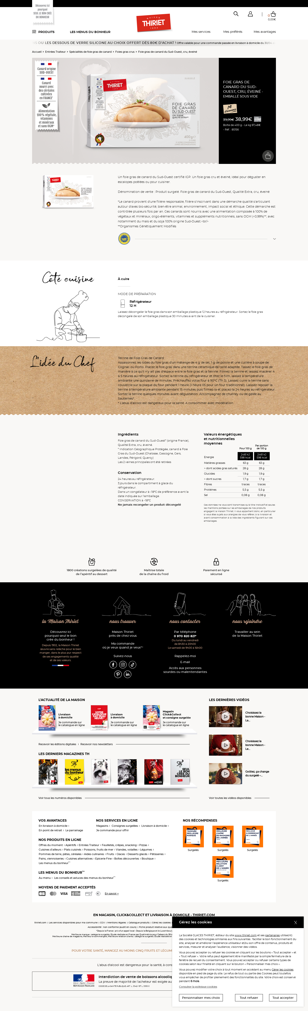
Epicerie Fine (103, 858)
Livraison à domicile (154, 825)
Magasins (102, 825)
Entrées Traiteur (55, 51)
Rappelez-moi (185, 656)
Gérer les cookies (282, 969)
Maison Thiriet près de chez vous (123, 634)
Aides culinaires (94, 854)
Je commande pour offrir (112, 830)
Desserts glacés (137, 854)
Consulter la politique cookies (198, 986)
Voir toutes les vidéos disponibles (230, 798)
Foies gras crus (125, 51)
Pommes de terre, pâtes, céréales (60, 854)
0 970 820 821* (185, 636)
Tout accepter (283, 998)
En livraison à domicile (53, 825)
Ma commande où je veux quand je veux (122, 645)
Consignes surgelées (125, 825)
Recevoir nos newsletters (96, 744)
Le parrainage (74, 830)
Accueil (36, 51)
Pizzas (143, 845)
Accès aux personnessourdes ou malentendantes (185, 670)
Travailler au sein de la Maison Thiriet (247, 634)
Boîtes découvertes (126, 858)
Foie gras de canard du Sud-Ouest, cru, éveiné (167, 51)
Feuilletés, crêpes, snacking (119, 845)
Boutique (148, 858)
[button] (250, 14)
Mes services (201, 32)
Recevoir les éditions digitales (57, 744)
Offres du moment (51, 845)
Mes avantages (265, 32)
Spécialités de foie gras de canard (90, 51)
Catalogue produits (139, 922)
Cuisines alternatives (79, 858)
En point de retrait (50, 830)
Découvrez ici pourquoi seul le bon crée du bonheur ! (61, 635)
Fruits (110, 854)
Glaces (121, 854)
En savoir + (112, 893)
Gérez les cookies (161, 922)
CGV (102, 922)
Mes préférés (232, 32)
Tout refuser (249, 998)
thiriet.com (40, 922)
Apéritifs (70, 845)
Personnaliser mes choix (201, 998)
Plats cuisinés (72, 849)
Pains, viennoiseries (51, 858)
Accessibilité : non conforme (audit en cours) (112, 927)
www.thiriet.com (246, 935)
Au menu (45, 877)
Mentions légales (116, 922)
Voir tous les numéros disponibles (60, 798)
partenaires (272, 935)
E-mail (185, 662)
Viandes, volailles (127, 849)
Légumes (146, 849)
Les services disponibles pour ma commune (73, 922)
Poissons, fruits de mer (98, 849)
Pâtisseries (157, 854)
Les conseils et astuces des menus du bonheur (85, 877)
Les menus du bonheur (90, 32)
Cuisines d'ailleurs (50, 849)
